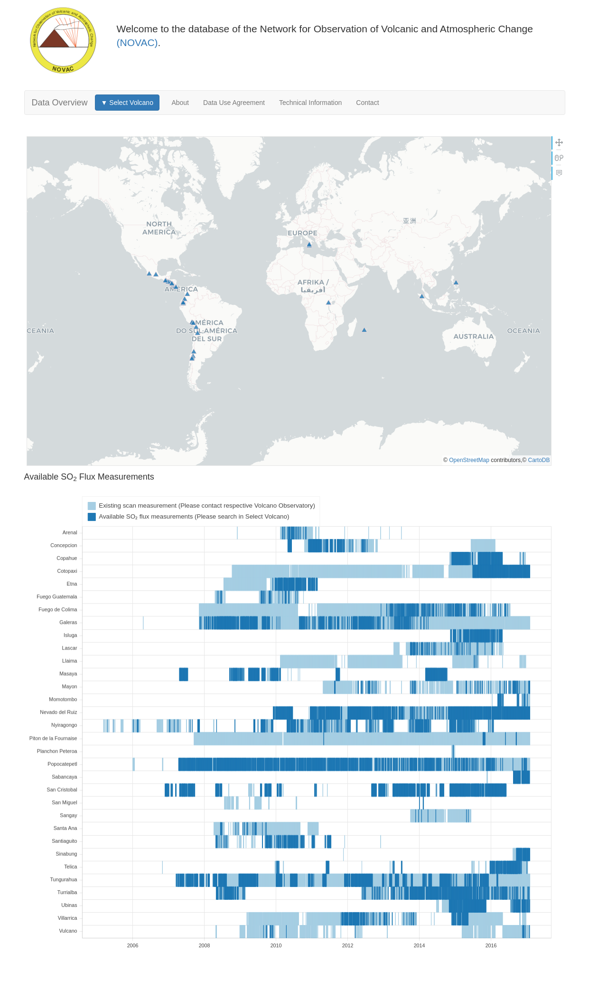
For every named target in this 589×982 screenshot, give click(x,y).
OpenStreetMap (469, 460)
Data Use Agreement (234, 102)
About (180, 102)
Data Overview (60, 102)
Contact (367, 102)
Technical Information (310, 102)
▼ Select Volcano (127, 102)
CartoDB (539, 460)
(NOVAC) (137, 42)
